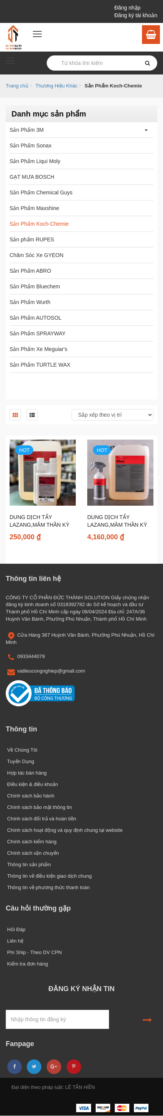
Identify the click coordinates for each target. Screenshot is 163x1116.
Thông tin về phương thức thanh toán (48, 887)
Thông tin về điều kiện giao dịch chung (49, 876)
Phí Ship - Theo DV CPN (34, 952)
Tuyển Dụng (20, 761)
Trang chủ (17, 86)
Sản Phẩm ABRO (30, 271)
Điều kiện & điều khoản (32, 784)
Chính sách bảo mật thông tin (39, 807)
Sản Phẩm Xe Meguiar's (38, 349)
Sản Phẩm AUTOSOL (36, 318)
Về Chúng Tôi (21, 750)
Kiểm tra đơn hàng (27, 964)
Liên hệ (14, 941)
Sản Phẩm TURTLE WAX (40, 365)
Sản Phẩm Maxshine (34, 208)
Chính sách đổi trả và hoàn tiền (41, 819)
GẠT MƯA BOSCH (32, 177)
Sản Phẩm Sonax (30, 145)
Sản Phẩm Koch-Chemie (39, 224)
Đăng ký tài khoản (135, 15)
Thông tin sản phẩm (28, 864)
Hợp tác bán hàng (26, 773)
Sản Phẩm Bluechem (35, 286)
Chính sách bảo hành (30, 796)
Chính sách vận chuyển (32, 853)
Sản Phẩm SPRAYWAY (37, 333)
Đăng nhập (127, 8)
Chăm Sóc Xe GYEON (37, 255)
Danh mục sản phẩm (48, 114)
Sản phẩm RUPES (32, 239)
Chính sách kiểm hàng (31, 841)
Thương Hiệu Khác (56, 86)
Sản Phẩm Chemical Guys (41, 192)
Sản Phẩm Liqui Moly (35, 161)
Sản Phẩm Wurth (30, 302)
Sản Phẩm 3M (27, 130)
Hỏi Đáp (15, 929)
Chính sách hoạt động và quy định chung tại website (64, 830)
